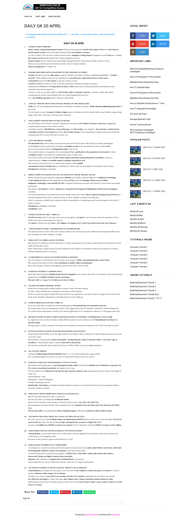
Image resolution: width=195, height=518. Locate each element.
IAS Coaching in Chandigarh (142, 130)
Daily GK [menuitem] (28, 16)
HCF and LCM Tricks (138, 114)
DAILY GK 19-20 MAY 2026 (154, 158)
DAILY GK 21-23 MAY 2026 (154, 147)
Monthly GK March (138, 223)
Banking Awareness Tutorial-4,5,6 (144, 294)
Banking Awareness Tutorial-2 (143, 286)
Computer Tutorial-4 (138, 259)
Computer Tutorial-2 (138, 251)
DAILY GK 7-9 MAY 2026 (153, 169)
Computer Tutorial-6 (138, 267)
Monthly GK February (139, 227)
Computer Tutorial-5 (138, 263)
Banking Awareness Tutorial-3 (143, 290)
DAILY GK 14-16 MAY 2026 (154, 180)
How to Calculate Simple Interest (144, 103)
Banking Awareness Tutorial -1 (143, 282)
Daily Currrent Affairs (107, 34)
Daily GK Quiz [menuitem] (54, 16)
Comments (31, 37)
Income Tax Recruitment (140, 125)
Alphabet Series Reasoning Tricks (144, 82)
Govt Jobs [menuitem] (40, 16)
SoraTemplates (91, 515)
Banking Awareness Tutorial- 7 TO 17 (146, 298)
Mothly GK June (136, 211)
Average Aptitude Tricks (140, 119)
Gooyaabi (116, 515)
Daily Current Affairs (90, 34)
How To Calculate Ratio (140, 87)
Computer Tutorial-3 (138, 255)
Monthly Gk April (137, 219)
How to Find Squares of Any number (145, 77)
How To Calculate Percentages (143, 109)
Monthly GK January (138, 231)
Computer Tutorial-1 (138, 247)
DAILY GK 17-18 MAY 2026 (154, 191)
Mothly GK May (136, 215)
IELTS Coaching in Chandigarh (142, 132)
